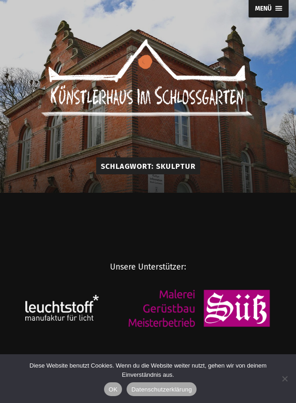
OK (113, 389)
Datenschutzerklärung (161, 389)
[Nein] (284, 378)
